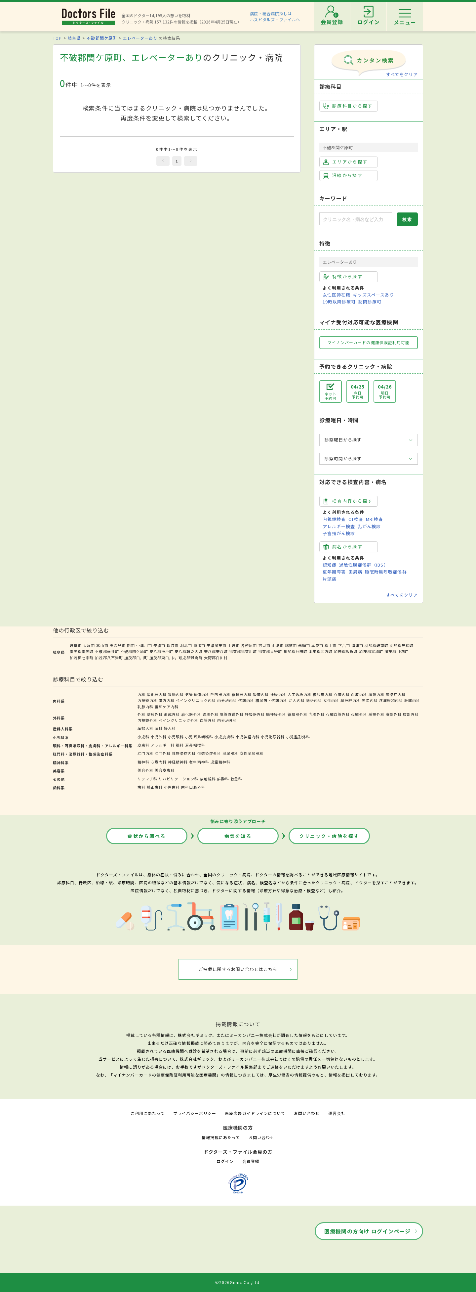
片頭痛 (330, 579)
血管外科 (208, 720)
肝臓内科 (412, 700)
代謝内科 (246, 700)
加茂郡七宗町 (82, 657)
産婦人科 (145, 728)
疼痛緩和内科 (391, 700)
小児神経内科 (247, 736)
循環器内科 (242, 694)
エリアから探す (345, 162)
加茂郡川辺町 (396, 651)
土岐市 (234, 645)
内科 (141, 694)
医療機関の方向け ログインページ (367, 1231)
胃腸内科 (176, 694)
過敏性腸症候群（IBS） (363, 565)
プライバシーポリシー (194, 1113)
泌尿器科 (230, 753)
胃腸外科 (210, 714)
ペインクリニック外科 (178, 720)
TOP (57, 38)
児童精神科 (220, 761)
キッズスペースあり (373, 295)
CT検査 (355, 519)
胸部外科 (394, 714)
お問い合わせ (307, 1113)
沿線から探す (343, 175)
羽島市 (186, 645)
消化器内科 (157, 694)
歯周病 (355, 572)
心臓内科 (342, 694)
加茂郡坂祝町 (346, 651)
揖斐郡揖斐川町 (243, 651)
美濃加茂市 (216, 645)
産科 (159, 728)
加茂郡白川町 (136, 657)
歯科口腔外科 (193, 787)
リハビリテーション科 (178, 778)
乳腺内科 (145, 706)
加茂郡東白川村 (163, 657)
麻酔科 (223, 778)
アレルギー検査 (339, 526)
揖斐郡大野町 (270, 651)
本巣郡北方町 (321, 651)
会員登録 (250, 1161)
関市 (131, 645)
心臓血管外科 (338, 714)
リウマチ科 (147, 778)
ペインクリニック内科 (196, 700)
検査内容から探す (348, 501)
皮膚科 (143, 745)
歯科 (141, 787)
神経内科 (278, 694)
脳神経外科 (276, 714)
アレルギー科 (163, 745)
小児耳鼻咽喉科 (199, 736)
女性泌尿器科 (251, 753)
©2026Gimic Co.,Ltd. (238, 1282)
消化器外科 (191, 714)
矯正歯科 (155, 787)
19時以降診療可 (339, 302)
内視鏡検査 (334, 519)
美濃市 (159, 645)
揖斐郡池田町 (295, 651)
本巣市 (317, 645)
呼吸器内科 (220, 694)
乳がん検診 (369, 526)
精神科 (143, 761)
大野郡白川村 (216, 657)
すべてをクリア (402, 74)
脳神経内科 (350, 700)
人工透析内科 (299, 694)
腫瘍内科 (376, 694)
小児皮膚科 (224, 736)
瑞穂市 (291, 645)
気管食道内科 (197, 694)
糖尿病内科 (323, 694)
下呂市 (344, 645)
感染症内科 (396, 694)
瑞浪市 (172, 645)
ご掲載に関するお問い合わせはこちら (238, 969)
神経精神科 (178, 761)
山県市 (278, 645)
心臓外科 (359, 714)
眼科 (180, 745)
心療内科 (159, 761)
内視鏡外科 (147, 720)
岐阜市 (76, 645)
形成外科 (172, 714)
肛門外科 (163, 753)
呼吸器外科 (255, 714)
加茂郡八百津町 (109, 657)
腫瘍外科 (376, 714)
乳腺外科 (317, 714)
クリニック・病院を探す (329, 836)
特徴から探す (343, 276)
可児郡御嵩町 (190, 657)
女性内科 (331, 700)
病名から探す (343, 546)
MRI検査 (374, 519)
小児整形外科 (298, 736)
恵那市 (199, 645)
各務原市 (249, 645)
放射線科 (208, 778)
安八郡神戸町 (161, 651)
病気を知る (238, 836)
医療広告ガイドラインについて (255, 1113)
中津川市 (144, 645)
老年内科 (369, 700)
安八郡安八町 (216, 651)
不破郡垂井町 (107, 651)
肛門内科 (145, 753)
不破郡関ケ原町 (102, 38)
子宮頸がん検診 (339, 533)
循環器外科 (297, 714)
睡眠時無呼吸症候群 (386, 572)
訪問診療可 (369, 302)
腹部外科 (411, 714)
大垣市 (89, 645)
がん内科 (297, 700)
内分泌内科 (227, 700)
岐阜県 (74, 38)
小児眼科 (176, 736)
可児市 (264, 645)
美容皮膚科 (165, 770)
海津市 (357, 645)
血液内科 (359, 694)
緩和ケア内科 (166, 706)
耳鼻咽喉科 (195, 745)
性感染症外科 (209, 753)
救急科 (236, 778)
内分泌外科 (227, 720)
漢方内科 (167, 700)
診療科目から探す (348, 106)
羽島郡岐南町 (376, 645)
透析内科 (314, 700)
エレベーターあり (140, 38)
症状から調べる (147, 836)
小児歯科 (172, 787)
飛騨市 (304, 645)
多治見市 (118, 645)
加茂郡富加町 (371, 651)
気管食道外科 (232, 714)
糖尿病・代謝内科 (271, 700)
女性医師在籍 (336, 295)
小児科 (143, 736)
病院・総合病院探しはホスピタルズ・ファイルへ (275, 16)
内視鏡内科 (147, 700)
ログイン (225, 1161)
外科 (141, 714)
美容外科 (145, 770)
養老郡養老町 (82, 651)
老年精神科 (199, 761)
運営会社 (336, 1113)
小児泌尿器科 (273, 736)
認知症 (330, 565)
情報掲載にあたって (221, 1137)
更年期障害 (334, 572)
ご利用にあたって (148, 1113)
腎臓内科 (261, 694)
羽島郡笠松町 (402, 645)
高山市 (102, 645)
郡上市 (331, 645)
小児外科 (159, 736)
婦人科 (170, 728)
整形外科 (155, 714)
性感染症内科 (184, 753)
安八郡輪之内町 (188, 651)
